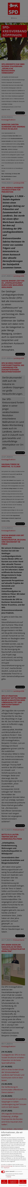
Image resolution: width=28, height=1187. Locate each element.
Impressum (6, 1167)
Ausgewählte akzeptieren (13, 1181)
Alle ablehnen (4, 1181)
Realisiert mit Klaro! (22, 1185)
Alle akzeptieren (23, 1181)
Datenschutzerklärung (6, 1166)
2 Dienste (8, 1177)
